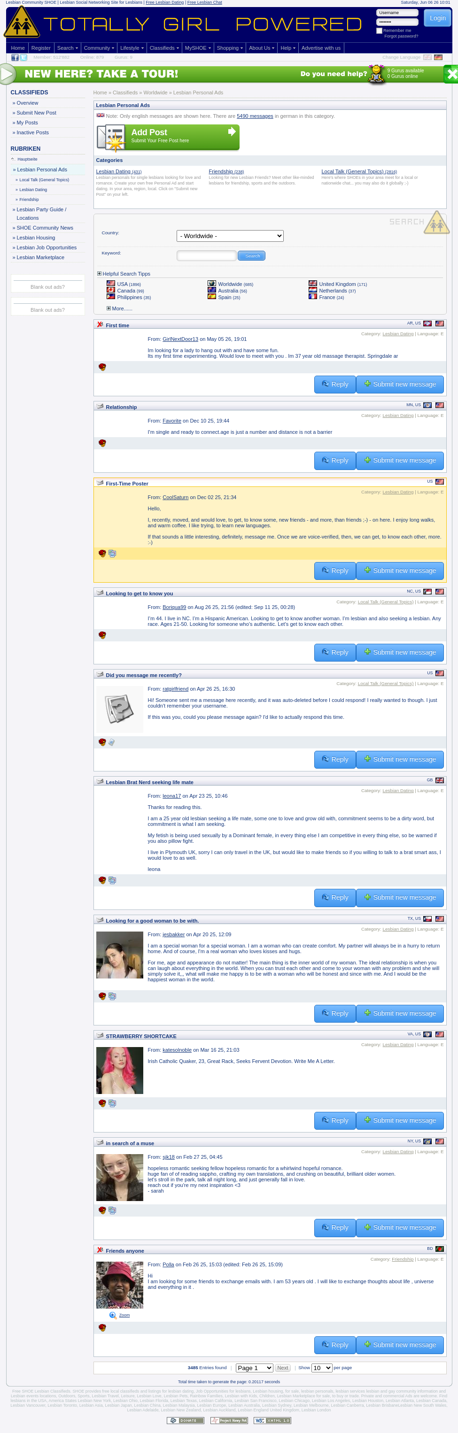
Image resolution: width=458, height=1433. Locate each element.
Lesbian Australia (244, 1405)
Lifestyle (129, 48)
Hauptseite (24, 159)
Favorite (172, 421)
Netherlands (332, 290)
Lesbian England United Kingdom (268, 1410)
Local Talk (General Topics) (43, 180)
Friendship (27, 199)
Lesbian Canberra (347, 1405)
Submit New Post (36, 112)
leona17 (172, 796)
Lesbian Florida (154, 1400)
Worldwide (231, 284)
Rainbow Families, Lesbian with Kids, (224, 1396)
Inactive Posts (32, 132)
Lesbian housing (268, 1391)
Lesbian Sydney (276, 1405)
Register (41, 48)
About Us (259, 48)
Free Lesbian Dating (165, 2)
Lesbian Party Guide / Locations (41, 213)
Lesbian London (316, 1410)
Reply (335, 384)
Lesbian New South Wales (422, 1405)
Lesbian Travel (105, 1396)
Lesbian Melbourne (311, 1405)
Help (285, 48)
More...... (119, 308)
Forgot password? (402, 36)
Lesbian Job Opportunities (46, 247)
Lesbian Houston (367, 1400)
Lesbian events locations (33, 1396)
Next (283, 1368)
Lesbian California (215, 1400)
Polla (168, 1264)
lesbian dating (181, 1391)
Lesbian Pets (176, 1396)
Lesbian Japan (118, 1405)
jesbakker (174, 934)
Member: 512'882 (52, 57)
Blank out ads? (48, 287)
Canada (125, 290)
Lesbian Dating (31, 189)
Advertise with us (321, 48)
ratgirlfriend (175, 689)
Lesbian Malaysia (179, 1405)
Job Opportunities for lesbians (223, 1391)
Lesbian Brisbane (382, 1405)
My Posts (27, 122)
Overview (27, 103)
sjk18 (169, 1157)
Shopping (228, 48)
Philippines (129, 297)
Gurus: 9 (123, 57)
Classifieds (162, 48)
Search (65, 48)
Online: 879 (92, 57)
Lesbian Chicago (294, 1400)
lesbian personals (317, 1391)
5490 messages (255, 116)
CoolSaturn (175, 497)
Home (18, 48)
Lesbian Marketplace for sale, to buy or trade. (318, 1396)
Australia (228, 290)
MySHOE (196, 48)
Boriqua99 (174, 607)
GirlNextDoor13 (180, 339)
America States (63, 1400)
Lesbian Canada (431, 1400)
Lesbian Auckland (219, 1410)
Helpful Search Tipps (124, 274)
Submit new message (400, 384)
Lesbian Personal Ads (42, 169)
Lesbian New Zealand (181, 1410)
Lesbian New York (94, 1400)
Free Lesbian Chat (204, 2)
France (326, 297)
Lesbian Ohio (125, 1400)
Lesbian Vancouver (27, 1405)
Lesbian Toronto (62, 1405)
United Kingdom (338, 284)
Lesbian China (147, 1405)
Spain (224, 297)
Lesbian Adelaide (143, 1410)
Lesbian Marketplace (40, 257)
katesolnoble (177, 1050)
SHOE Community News (44, 227)
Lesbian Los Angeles (331, 1400)
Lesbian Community (25, 2)
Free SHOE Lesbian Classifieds (41, 1391)
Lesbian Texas (184, 1400)
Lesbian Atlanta (400, 1400)
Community (97, 48)
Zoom (124, 1315)
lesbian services (350, 1391)
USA (124, 284)
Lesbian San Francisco (255, 1400)
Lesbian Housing (35, 237)
